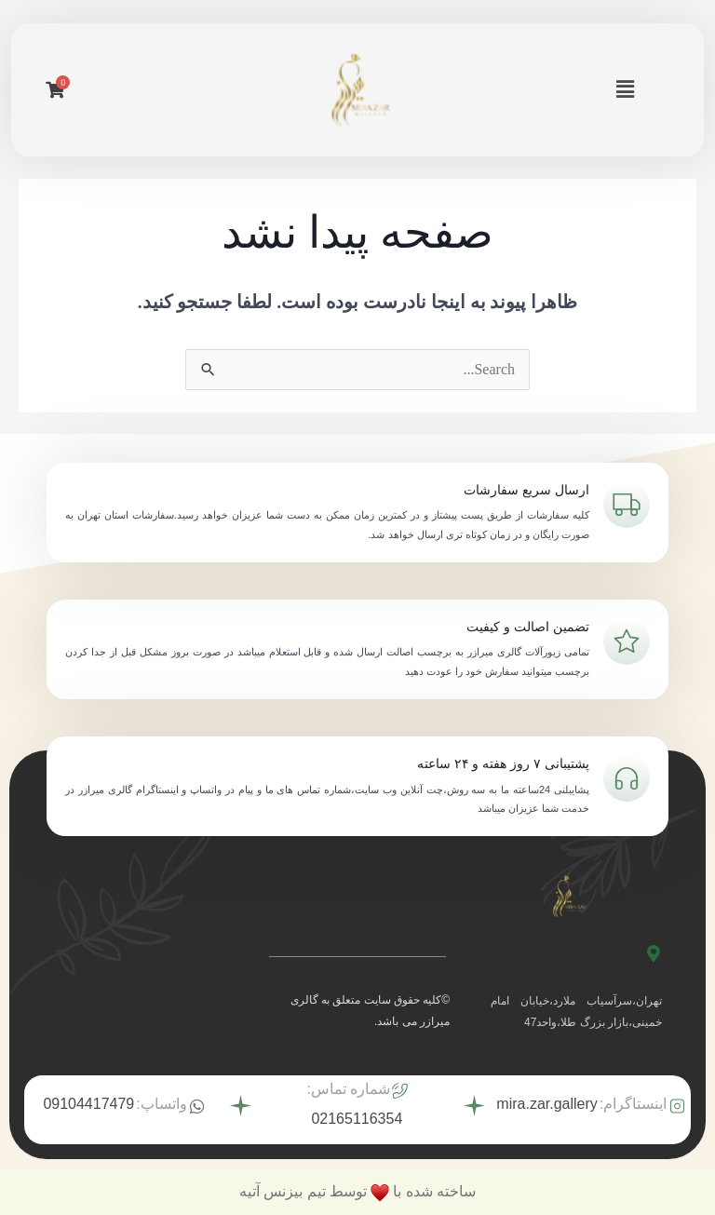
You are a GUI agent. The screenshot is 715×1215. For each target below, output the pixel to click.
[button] (625, 89)
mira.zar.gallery (546, 1104)
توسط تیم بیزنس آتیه (303, 1191)
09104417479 (88, 1104)
